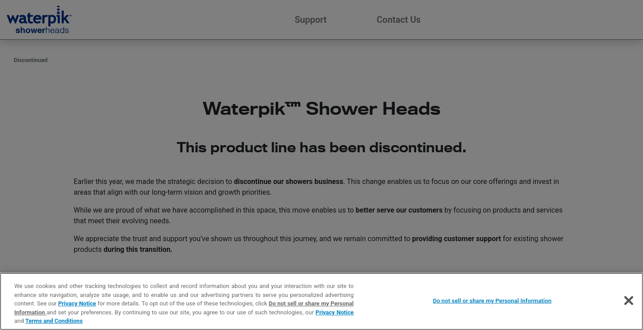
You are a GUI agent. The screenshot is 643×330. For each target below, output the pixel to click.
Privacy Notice (77, 303)
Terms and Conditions (54, 320)
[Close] (629, 300)
